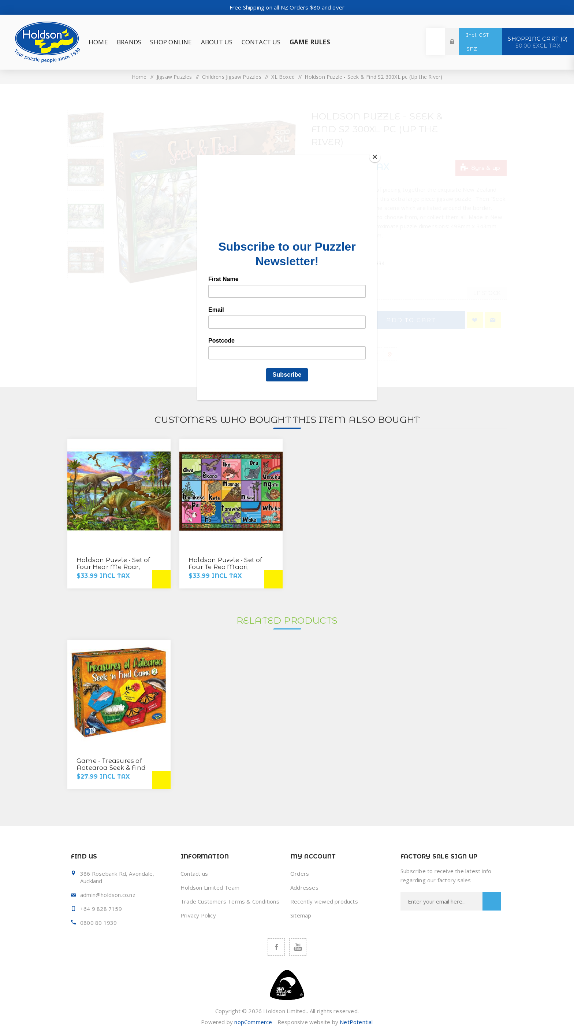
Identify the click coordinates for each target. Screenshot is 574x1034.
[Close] (374, 156)
